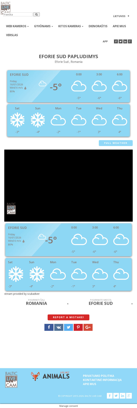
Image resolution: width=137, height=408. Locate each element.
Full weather (115, 143)
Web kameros (17, 26)
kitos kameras (70, 26)
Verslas (12, 35)
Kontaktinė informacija (102, 380)
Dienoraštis (98, 26)
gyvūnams (43, 26)
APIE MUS (119, 26)
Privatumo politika (98, 376)
